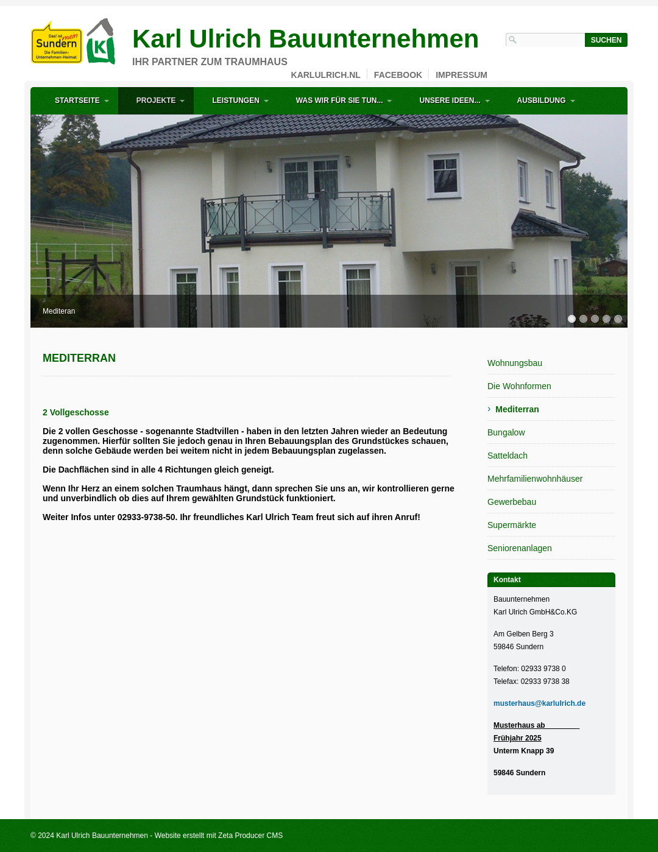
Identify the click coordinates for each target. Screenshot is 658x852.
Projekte (156, 100)
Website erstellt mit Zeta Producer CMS (219, 835)
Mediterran (517, 409)
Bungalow (506, 432)
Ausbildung (541, 100)
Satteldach (507, 455)
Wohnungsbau (514, 363)
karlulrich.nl (326, 75)
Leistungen (235, 100)
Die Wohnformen (519, 386)
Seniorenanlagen (519, 548)
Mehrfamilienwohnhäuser (534, 479)
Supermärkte (511, 525)
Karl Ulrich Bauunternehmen (305, 38)
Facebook (398, 75)
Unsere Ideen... (449, 100)
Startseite (77, 100)
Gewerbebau (511, 502)
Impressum (461, 75)
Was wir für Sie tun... (339, 100)
